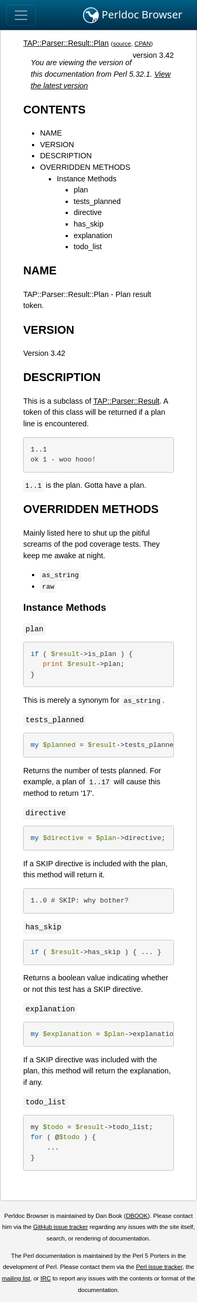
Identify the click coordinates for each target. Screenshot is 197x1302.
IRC (45, 1278)
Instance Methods (87, 179)
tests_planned (97, 201)
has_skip (88, 224)
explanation (93, 235)
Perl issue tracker (159, 1267)
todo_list (88, 246)
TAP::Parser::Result (127, 401)
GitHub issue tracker (60, 1227)
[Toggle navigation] (21, 15)
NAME (51, 133)
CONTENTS (54, 109)
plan (81, 190)
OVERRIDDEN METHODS (85, 167)
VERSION (57, 144)
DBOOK (137, 1216)
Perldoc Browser (132, 15)
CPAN (142, 43)
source (122, 43)
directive (88, 212)
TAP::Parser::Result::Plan (66, 43)
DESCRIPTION (65, 155)
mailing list (16, 1278)
